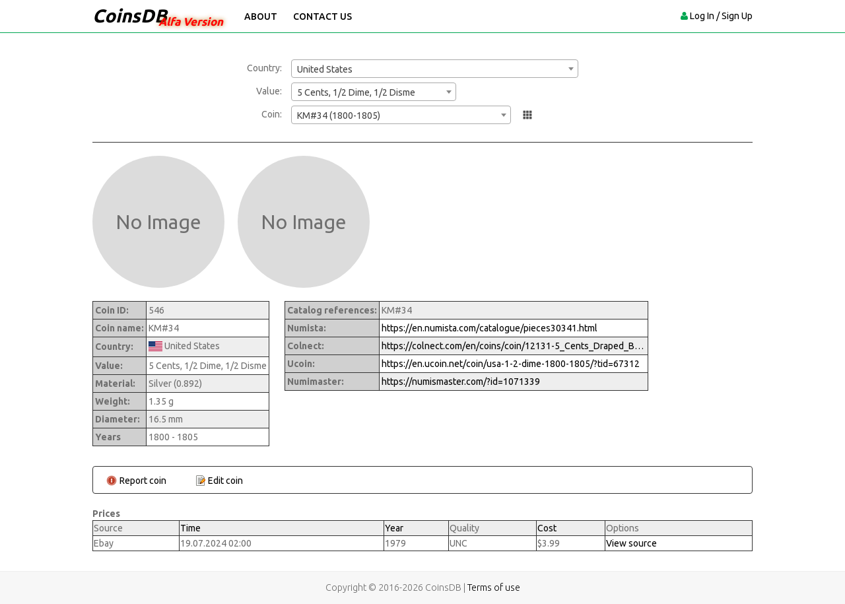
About (260, 16)
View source (631, 543)
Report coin (142, 480)
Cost (547, 528)
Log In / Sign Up (721, 16)
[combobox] (434, 68)
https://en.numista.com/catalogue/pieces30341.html (489, 328)
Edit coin (225, 480)
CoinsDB (129, 15)
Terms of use (493, 587)
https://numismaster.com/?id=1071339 (461, 381)
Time (190, 528)
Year (394, 528)
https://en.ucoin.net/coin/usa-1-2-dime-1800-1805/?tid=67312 (511, 363)
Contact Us (322, 16)
